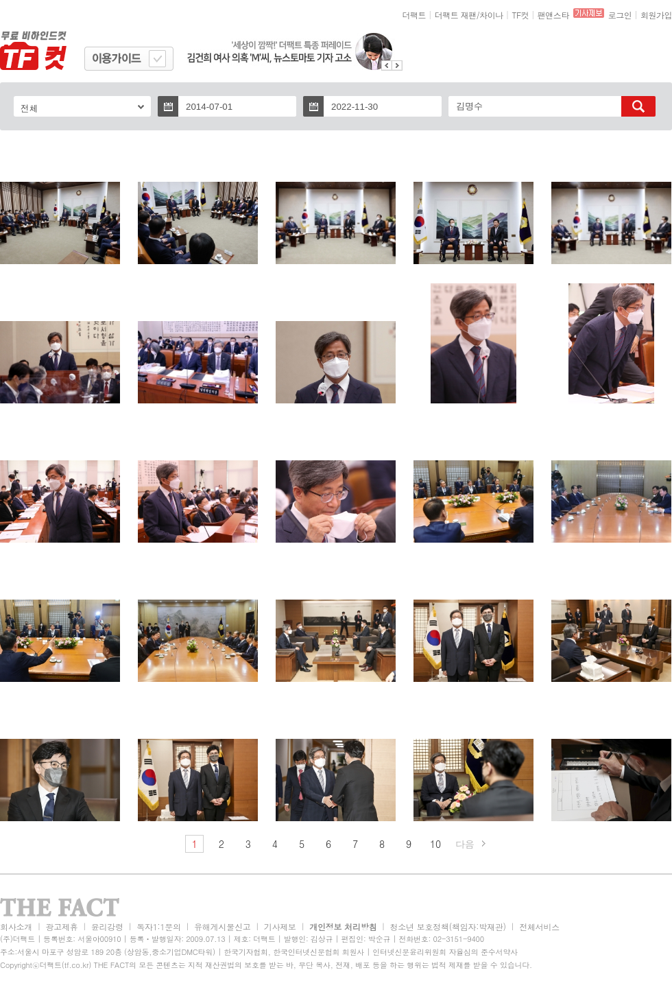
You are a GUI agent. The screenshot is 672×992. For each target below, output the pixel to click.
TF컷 (520, 15)
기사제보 (280, 926)
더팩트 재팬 (456, 15)
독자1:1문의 (158, 926)
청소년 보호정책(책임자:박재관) (448, 926)
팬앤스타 (553, 15)
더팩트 (415, 15)
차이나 (491, 15)
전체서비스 (539, 926)
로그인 (620, 15)
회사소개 (16, 926)
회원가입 (656, 15)
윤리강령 (107, 926)
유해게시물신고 (222, 926)
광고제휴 (61, 926)
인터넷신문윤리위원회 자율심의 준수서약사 (445, 952)
